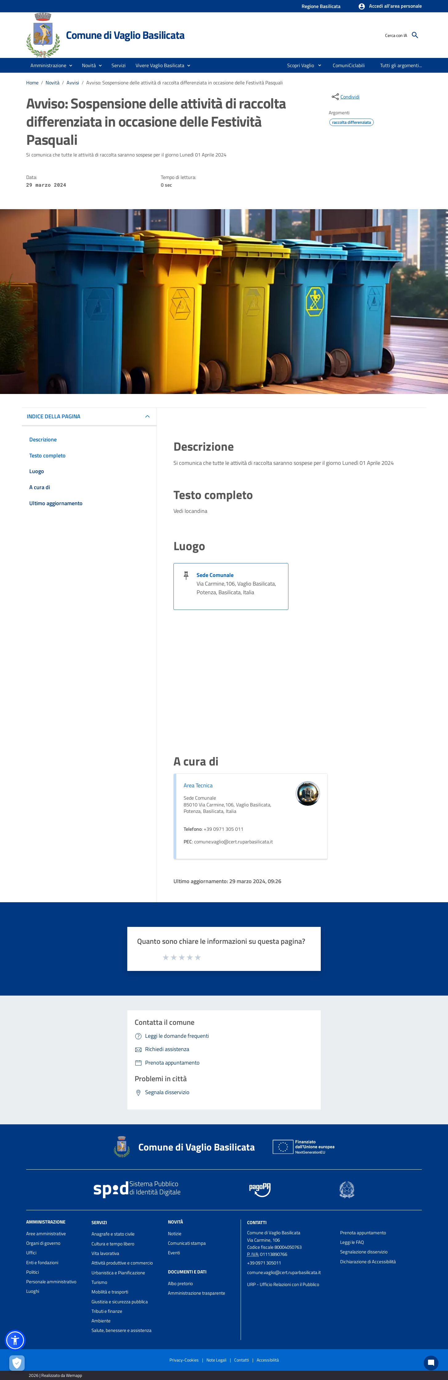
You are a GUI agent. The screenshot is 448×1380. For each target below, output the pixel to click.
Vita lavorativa (105, 1253)
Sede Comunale (215, 575)
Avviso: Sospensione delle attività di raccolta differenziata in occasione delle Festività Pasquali (184, 82)
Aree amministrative (46, 1233)
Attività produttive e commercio (122, 1262)
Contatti (257, 1222)
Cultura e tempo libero (113, 1243)
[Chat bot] (431, 1363)
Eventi (174, 1252)
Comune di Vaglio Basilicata (125, 34)
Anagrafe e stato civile (113, 1233)
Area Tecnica (198, 785)
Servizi (99, 1222)
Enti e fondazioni (42, 1262)
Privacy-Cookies (184, 1360)
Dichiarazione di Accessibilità (368, 1261)
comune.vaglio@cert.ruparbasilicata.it (284, 1272)
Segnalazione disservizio (364, 1251)
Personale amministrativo (51, 1281)
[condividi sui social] (345, 97)
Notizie (174, 1233)
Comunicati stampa (187, 1243)
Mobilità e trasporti (110, 1291)
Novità (52, 82)
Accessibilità (268, 1360)
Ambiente (101, 1320)
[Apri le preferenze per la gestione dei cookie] (17, 1363)
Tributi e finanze (107, 1311)
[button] (390, 6)
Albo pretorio (180, 1283)
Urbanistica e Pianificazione (118, 1272)
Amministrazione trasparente (196, 1293)
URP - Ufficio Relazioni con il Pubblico (283, 1284)
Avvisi (73, 82)
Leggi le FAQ (352, 1242)
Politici (32, 1272)
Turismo (99, 1282)
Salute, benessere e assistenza (122, 1330)
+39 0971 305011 (264, 1262)
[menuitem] (298, 65)
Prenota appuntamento (363, 1232)
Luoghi (32, 1291)
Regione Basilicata (321, 6)
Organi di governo (43, 1243)
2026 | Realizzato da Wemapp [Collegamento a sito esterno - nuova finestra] (55, 1375)
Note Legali (216, 1360)
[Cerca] (415, 35)
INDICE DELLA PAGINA (53, 416)
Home (32, 82)
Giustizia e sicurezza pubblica (120, 1301)
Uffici (31, 1252)
